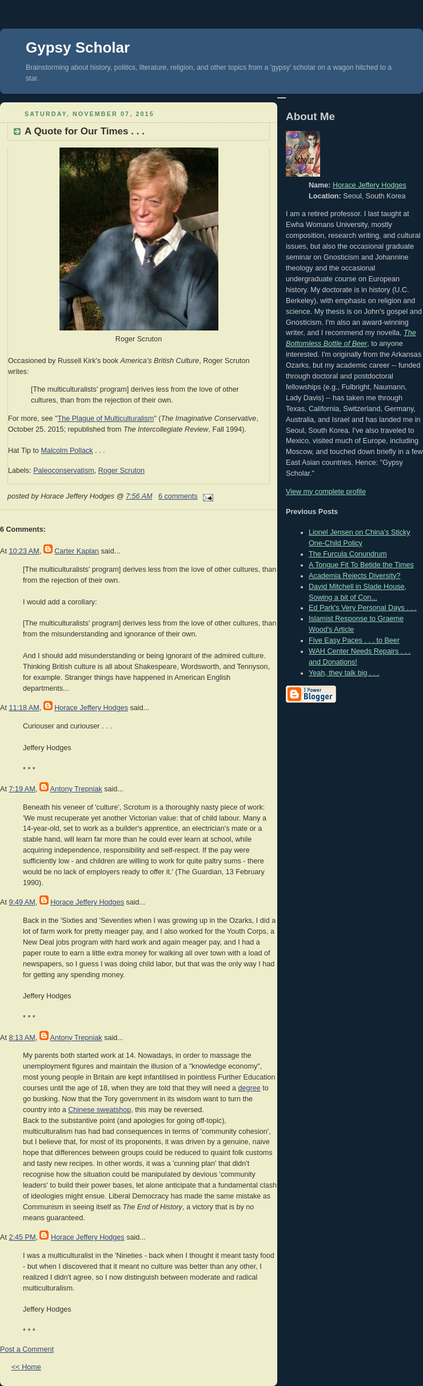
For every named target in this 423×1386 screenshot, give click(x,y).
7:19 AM (22, 789)
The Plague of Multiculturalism (105, 419)
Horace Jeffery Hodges (91, 708)
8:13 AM (22, 1038)
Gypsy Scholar (78, 47)
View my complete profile (326, 492)
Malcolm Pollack (67, 451)
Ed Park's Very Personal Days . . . (363, 608)
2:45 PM (22, 1237)
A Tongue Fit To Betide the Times (361, 565)
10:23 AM (24, 551)
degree (249, 1088)
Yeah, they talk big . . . (344, 673)
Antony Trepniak (76, 789)
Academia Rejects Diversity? (354, 576)
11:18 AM (24, 708)
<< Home (26, 1367)
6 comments (178, 496)
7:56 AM (139, 496)
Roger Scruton (121, 471)
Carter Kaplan (76, 551)
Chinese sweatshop (99, 1110)
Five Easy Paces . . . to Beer (354, 640)
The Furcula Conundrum (348, 554)
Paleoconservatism (63, 471)
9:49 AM (22, 902)
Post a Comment (27, 1349)
